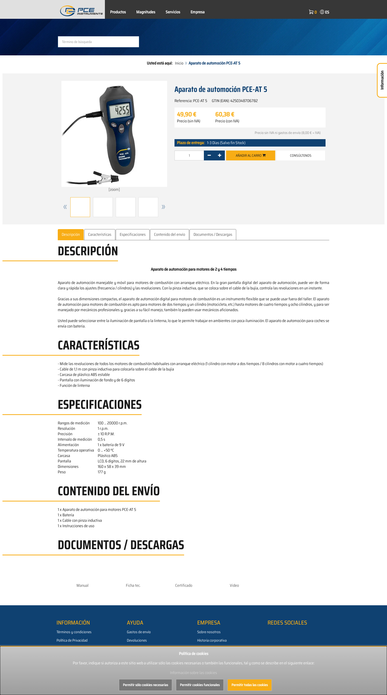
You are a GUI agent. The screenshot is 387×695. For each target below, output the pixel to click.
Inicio (179, 63)
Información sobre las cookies (193, 673)
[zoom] (114, 136)
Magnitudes (145, 12)
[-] (209, 155)
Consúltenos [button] (300, 155)
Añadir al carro (251, 155)
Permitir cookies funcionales (200, 685)
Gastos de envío (139, 632)
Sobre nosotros (209, 632)
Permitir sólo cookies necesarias (145, 685)
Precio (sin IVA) (188, 121)
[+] (219, 155)
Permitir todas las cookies (250, 685)
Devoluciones (137, 640)
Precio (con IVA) (227, 121)
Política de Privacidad (72, 640)
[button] (65, 207)
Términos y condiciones (74, 632)
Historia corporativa (212, 640)
